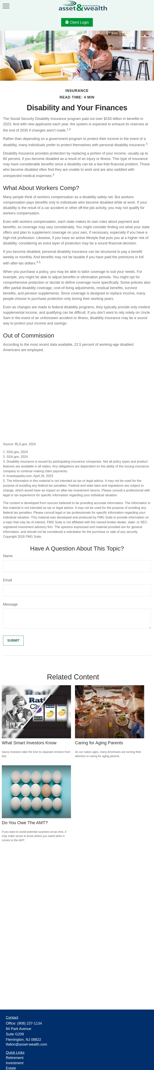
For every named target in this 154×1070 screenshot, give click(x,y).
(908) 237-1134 (29, 1023)
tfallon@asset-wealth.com (26, 1044)
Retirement (14, 1058)
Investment (14, 1063)
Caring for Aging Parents (99, 742)
